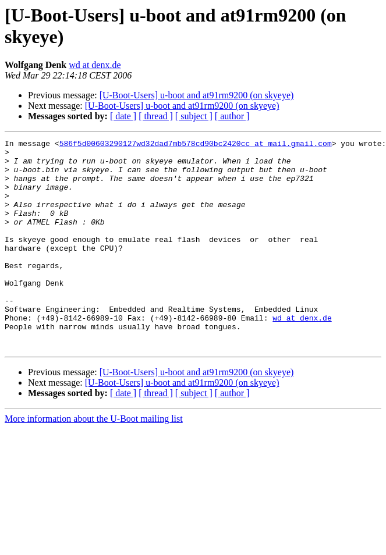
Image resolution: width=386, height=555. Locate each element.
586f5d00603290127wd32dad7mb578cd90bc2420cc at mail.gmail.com (195, 145)
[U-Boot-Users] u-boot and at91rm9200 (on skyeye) (197, 95)
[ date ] (123, 116)
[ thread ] (156, 116)
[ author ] (232, 116)
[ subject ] (194, 116)
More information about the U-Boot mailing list (94, 460)
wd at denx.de (95, 65)
